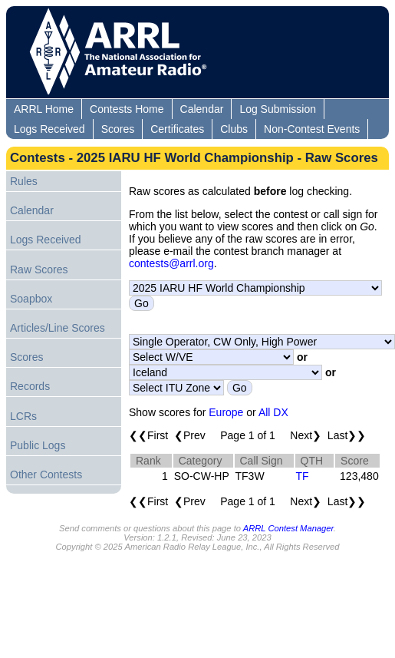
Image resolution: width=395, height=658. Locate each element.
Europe (226, 412)
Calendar (202, 109)
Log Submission (277, 109)
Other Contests (46, 474)
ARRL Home (44, 109)
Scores (118, 129)
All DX (273, 412)
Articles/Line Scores (57, 328)
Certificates (177, 129)
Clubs (234, 129)
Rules (24, 181)
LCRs (23, 416)
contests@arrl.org (171, 263)
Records (30, 386)
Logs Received (49, 129)
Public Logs (37, 445)
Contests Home (126, 109)
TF (302, 476)
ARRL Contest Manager (288, 528)
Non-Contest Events (312, 129)
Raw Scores (38, 269)
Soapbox (31, 299)
